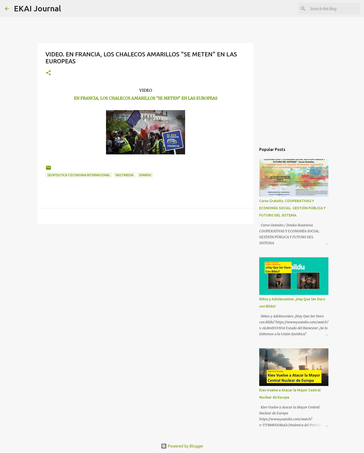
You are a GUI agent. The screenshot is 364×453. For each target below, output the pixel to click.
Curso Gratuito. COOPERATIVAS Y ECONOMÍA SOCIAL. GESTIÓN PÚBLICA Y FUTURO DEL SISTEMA (292, 208)
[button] (48, 73)
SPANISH (145, 175)
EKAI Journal (37, 8)
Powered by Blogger (182, 446)
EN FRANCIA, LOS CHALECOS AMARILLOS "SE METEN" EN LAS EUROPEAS (145, 98)
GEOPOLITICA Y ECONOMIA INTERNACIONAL (78, 175)
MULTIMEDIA (124, 175)
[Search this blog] (334, 9)
